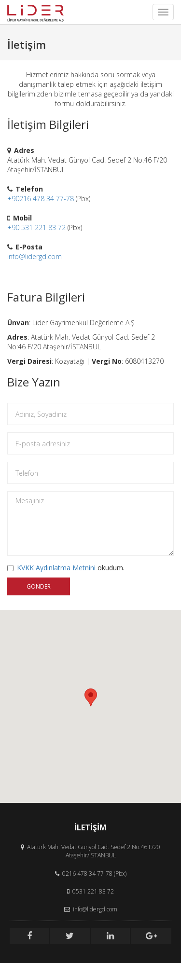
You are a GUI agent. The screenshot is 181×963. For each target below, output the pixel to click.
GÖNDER (39, 586)
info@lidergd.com (34, 256)
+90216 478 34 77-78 (40, 198)
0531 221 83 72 (93, 891)
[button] (90, 697)
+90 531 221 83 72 (36, 227)
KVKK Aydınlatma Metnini (56, 567)
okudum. (66, 567)
